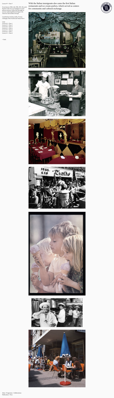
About (3, 393)
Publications (5, 395)
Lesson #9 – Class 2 (7, 25)
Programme (9, 393)
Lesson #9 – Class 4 (7, 28)
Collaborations (17, 393)
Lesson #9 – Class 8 (7, 33)
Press (11, 395)
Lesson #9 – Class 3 (7, 26)
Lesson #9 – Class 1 (7, 23)
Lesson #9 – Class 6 (7, 30)
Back (4, 39)
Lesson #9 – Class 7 (7, 31)
